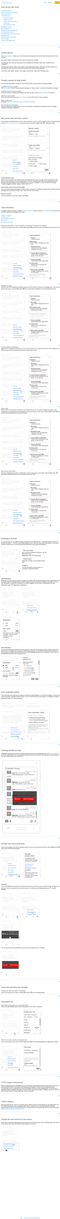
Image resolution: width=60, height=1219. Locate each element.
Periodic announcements (7, 32)
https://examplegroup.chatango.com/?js (14, 1108)
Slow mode (6, 23)
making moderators (28, 210)
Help (45, 2)
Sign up (50, 2)
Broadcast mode (7, 19)
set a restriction (23, 97)
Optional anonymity (8, 18)
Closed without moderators (10, 21)
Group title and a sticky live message (10, 33)
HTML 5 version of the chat (12, 123)
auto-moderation (47, 210)
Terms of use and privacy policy (32, 1217)
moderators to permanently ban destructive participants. (21, 101)
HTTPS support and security (8, 37)
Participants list (5, 35)
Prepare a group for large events (9, 12)
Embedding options (6, 10)
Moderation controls (6, 27)
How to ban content (6, 14)
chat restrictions (43, 92)
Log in (57, 2)
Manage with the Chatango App (9, 30)
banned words (7, 88)
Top (59, 47)
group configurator (8, 56)
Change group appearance (8, 40)
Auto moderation (5, 28)
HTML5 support (5, 39)
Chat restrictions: (5, 15)
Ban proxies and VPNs (9, 24)
